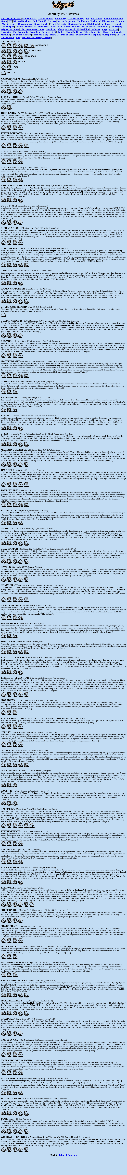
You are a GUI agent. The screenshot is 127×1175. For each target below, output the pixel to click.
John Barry (60, 18)
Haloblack (93, 24)
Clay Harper (7, 26)
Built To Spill (39, 21)
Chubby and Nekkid (87, 21)
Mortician (51, 29)
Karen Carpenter (66, 21)
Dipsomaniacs (25, 24)
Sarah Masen (88, 26)
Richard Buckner (22, 21)
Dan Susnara (67, 34)
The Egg (54, 24)
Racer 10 (113, 29)
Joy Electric (56, 26)
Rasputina (6, 32)
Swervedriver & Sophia (88, 34)
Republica (35, 32)
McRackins (103, 26)
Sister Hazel (103, 32)
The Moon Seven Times (32, 29)
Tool (18, 37)
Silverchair (89, 32)
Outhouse (95, 29)
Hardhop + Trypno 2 (110, 24)
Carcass (52, 21)
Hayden (19, 26)
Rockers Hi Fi (49, 32)
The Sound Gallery (21, 34)
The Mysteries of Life (68, 29)
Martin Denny (9, 24)
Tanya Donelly (41, 24)
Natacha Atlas (29, 18)
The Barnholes (45, 18)
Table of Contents (68, 1155)
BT (10, 21)
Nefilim (85, 29)
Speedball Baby (40, 34)
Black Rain (96, 18)
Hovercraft (30, 26)
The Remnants (20, 32)
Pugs (104, 29)
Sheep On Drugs (74, 32)
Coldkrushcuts (106, 21)
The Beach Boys (76, 18)
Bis (87, 18)
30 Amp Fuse (108, 34)
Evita (63, 24)
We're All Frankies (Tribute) (36, 37)
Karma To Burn (72, 26)
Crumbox (121, 21)
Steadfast (54, 34)
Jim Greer (43, 26)
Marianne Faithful (77, 24)
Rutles (60, 32)
